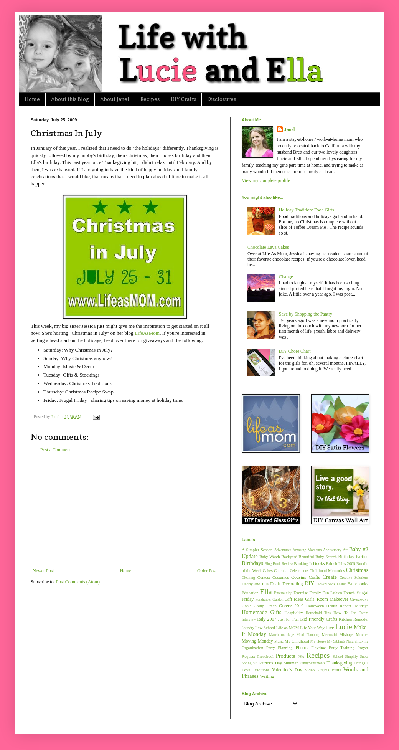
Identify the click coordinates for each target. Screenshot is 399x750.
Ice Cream (359, 613)
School (338, 656)
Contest (263, 577)
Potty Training (341, 647)
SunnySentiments (312, 663)
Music (279, 641)
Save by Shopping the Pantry (305, 314)
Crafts (314, 577)
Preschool (265, 656)
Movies (362, 634)
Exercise (300, 592)
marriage (287, 635)
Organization (252, 647)
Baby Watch (269, 556)
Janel (289, 129)
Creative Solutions (354, 577)
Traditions (261, 669)
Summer (291, 663)
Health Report (338, 605)
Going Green (265, 605)
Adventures (282, 550)
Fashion (336, 593)
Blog (268, 564)
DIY (310, 583)
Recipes (150, 99)
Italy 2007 (266, 619)
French (349, 592)
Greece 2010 (291, 605)
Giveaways (359, 599)
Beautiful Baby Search (317, 556)
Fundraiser (263, 599)
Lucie (343, 627)
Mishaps (347, 634)
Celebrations (299, 570)
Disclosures (221, 99)
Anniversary (332, 550)
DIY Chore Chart (295, 351)
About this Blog (70, 99)
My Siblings (336, 641)
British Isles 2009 (340, 563)
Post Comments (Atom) (78, 582)
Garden (277, 599)
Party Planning (279, 647)
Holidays (360, 605)
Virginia (323, 670)
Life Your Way (312, 627)
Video (310, 669)
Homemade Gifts (261, 612)
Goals (246, 605)
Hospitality (294, 612)
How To (340, 612)
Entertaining (283, 593)
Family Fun (319, 592)
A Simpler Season (257, 549)
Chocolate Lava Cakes (268, 247)
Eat (351, 583)
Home (32, 99)
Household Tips (318, 613)
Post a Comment (55, 450)
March (274, 635)
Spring (247, 663)
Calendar (281, 570)
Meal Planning (308, 635)
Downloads (325, 583)
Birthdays (252, 563)
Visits (336, 669)
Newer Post (43, 570)
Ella (266, 592)
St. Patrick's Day (267, 663)
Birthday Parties (353, 556)
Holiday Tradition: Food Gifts (306, 210)
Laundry (248, 628)
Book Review (283, 564)
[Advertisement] (124, 510)
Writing (267, 676)
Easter (341, 584)
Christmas (357, 570)
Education (250, 592)
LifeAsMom (147, 333)
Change (286, 276)
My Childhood (297, 641)
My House (318, 641)
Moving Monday (257, 641)
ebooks (361, 583)
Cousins (298, 577)
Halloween (315, 605)
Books (319, 563)
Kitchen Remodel (353, 619)
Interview (249, 619)
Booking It (303, 563)
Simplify (351, 656)
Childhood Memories (327, 570)
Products (285, 656)
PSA (301, 656)
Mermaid (329, 634)
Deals (275, 583)
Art (345, 550)
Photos (301, 647)
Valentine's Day (287, 669)
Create (329, 577)
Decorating (292, 583)
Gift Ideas (294, 599)
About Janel (114, 99)
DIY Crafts (183, 99)
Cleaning (248, 577)
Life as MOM (287, 627)
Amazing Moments (307, 550)
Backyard (289, 556)
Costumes (280, 577)
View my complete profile (266, 180)
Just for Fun (288, 619)
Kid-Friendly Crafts (318, 619)
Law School (265, 627)
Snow (364, 656)
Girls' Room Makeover (326, 599)
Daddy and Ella (255, 583)
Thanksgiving (339, 663)
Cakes (268, 570)
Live (330, 627)
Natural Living (357, 641)
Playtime (318, 647)
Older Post (207, 570)
